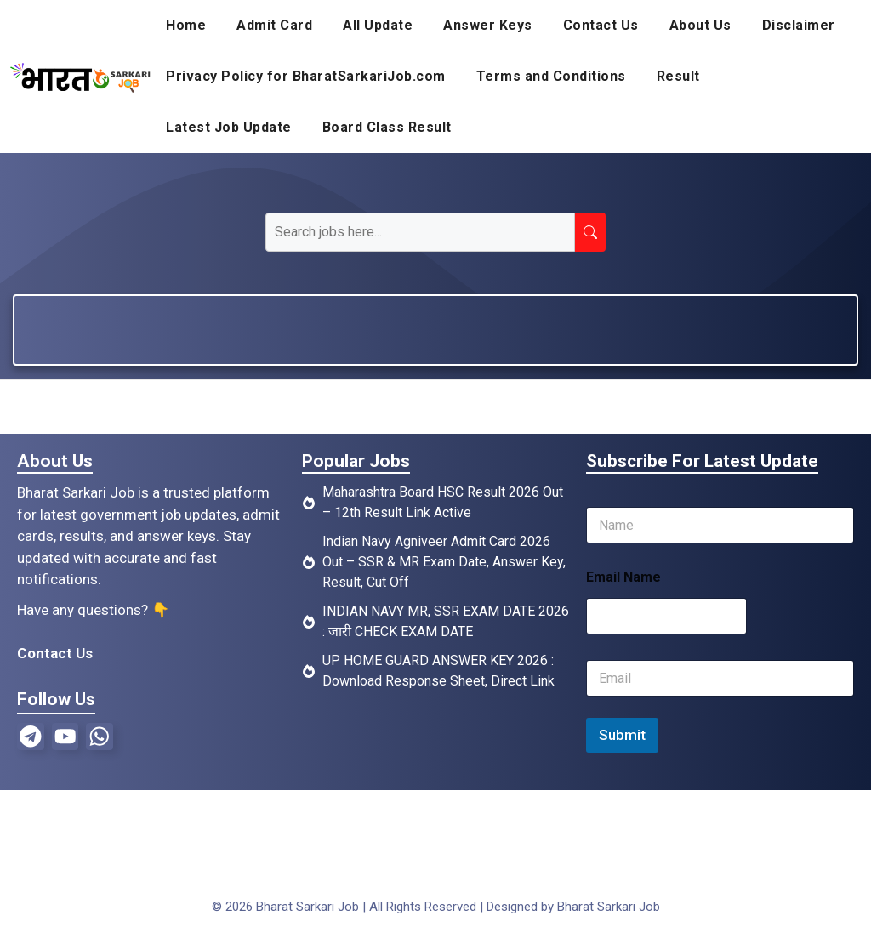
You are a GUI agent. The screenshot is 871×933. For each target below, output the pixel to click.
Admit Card (274, 25)
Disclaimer (798, 25)
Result (678, 76)
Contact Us (601, 25)
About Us (700, 25)
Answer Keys (487, 25)
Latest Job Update (229, 127)
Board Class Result (387, 127)
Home (186, 25)
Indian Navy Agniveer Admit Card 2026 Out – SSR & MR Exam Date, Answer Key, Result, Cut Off (444, 561)
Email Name (623, 577)
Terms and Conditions (551, 76)
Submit (622, 734)
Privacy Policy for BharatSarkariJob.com (306, 76)
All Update (378, 25)
